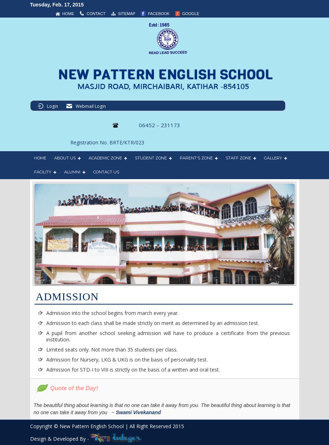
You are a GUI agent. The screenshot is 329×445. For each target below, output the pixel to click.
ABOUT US (65, 158)
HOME (40, 158)
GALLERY (273, 158)
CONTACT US (106, 171)
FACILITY (42, 171)
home (68, 13)
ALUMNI (72, 171)
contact (96, 13)
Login (52, 106)
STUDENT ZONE (151, 158)
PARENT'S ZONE (196, 158)
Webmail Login (91, 106)
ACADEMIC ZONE (105, 158)
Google (190, 13)
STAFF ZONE (238, 158)
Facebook (159, 13)
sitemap (126, 13)
